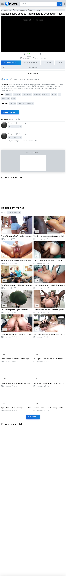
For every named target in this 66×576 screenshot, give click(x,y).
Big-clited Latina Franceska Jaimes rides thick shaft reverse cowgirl (16, 260)
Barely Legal (5, 98)
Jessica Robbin (35, 79)
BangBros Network (19, 79)
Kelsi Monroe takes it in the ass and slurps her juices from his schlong (49, 310)
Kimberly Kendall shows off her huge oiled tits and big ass (49, 408)
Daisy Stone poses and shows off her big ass (15, 359)
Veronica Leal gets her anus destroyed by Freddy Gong (49, 236)
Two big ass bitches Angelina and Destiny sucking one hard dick (49, 359)
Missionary (37, 94)
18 (59, 94)
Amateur (54, 94)
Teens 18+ (21, 103)
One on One (17, 94)
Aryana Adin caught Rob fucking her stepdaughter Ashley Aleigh (16, 236)
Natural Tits (45, 94)
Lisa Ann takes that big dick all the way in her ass (16, 383)
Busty (13, 98)
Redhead (8, 94)
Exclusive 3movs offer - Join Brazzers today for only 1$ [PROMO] (20, 10)
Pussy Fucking (27, 94)
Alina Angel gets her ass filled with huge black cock (49, 285)
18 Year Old (29, 103)
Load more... (33, 417)
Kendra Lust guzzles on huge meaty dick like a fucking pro (49, 383)
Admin (6, 79)
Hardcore (13, 103)
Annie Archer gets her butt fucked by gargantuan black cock (49, 260)
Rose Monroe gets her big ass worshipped (14, 310)
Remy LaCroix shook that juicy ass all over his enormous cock (16, 334)
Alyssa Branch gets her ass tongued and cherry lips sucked (16, 408)
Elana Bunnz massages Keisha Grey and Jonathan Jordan (16, 285)
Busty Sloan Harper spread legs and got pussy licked (49, 334)
